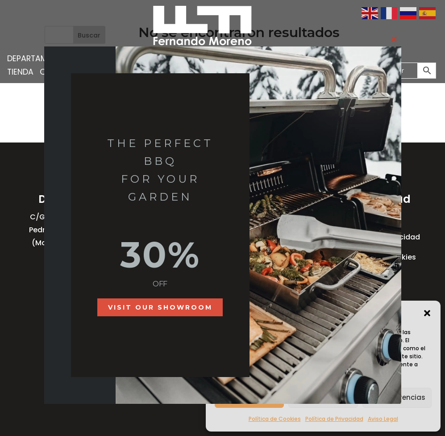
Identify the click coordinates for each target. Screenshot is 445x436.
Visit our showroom (160, 307)
